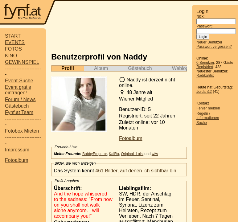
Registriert (204, 67)
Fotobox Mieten (22, 131)
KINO (11, 55)
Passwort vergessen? (214, 46)
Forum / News (20, 99)
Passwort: (204, 26)
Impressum (17, 149)
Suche (201, 123)
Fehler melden (208, 108)
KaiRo (114, 154)
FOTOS (13, 48)
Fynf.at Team (19, 112)
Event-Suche (19, 80)
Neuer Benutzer (209, 42)
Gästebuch (17, 106)
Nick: (200, 16)
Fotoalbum (16, 160)
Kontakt (202, 103)
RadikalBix (205, 75)
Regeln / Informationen (207, 115)
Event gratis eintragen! (18, 89)
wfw (155, 154)
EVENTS (15, 42)
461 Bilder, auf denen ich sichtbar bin (135, 170)
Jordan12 (204, 91)
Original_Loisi (132, 154)
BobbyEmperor (94, 154)
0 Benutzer (205, 62)
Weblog (180, 68)
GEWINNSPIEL (22, 62)
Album (101, 68)
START (13, 36)
